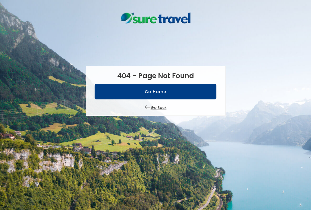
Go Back (159, 107)
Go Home (156, 92)
